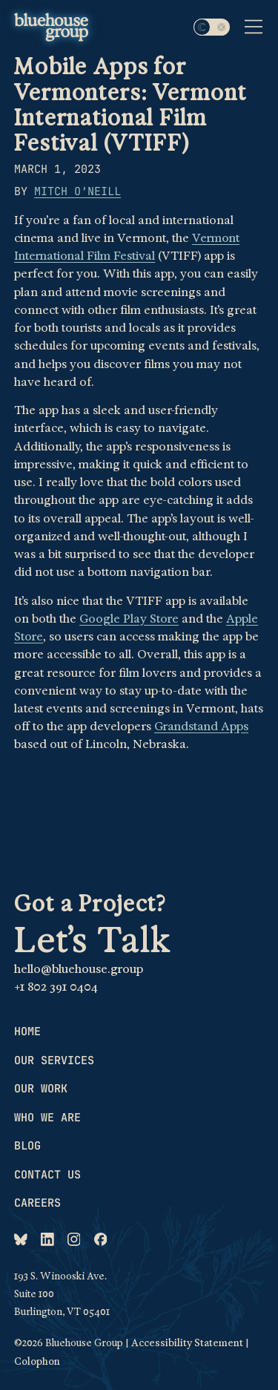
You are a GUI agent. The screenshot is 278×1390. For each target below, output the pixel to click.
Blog (27, 1145)
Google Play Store (129, 619)
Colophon (37, 1361)
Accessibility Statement (187, 1342)
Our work (40, 1088)
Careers (37, 1203)
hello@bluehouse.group (78, 969)
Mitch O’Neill (77, 191)
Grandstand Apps (201, 726)
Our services (54, 1060)
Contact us (47, 1174)
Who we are (47, 1117)
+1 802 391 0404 (56, 987)
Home (27, 1031)
